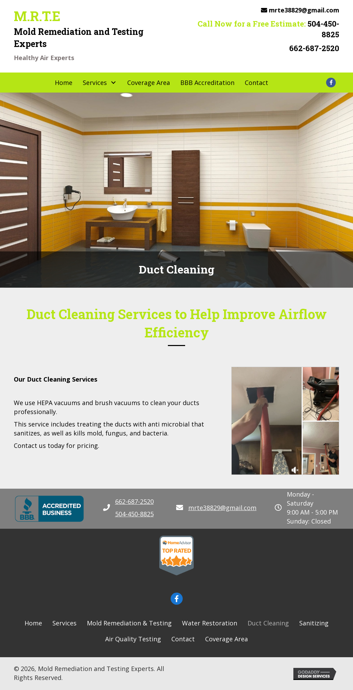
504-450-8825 (323, 29)
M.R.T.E (37, 16)
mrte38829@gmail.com (304, 10)
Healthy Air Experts (44, 58)
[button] (78, 82)
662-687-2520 (314, 48)
